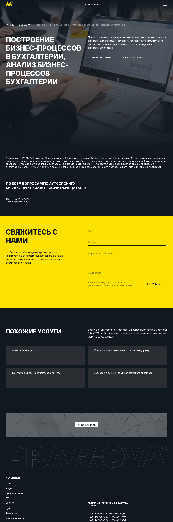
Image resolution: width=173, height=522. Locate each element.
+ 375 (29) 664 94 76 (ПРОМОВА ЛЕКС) (107, 520)
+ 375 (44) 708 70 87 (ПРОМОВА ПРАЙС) (107, 516)
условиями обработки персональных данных (111, 285)
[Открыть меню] (165, 4)
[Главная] (9, 4)
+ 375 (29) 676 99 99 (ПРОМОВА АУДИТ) (107, 513)
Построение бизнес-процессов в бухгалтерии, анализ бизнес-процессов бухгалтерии (80, 24)
